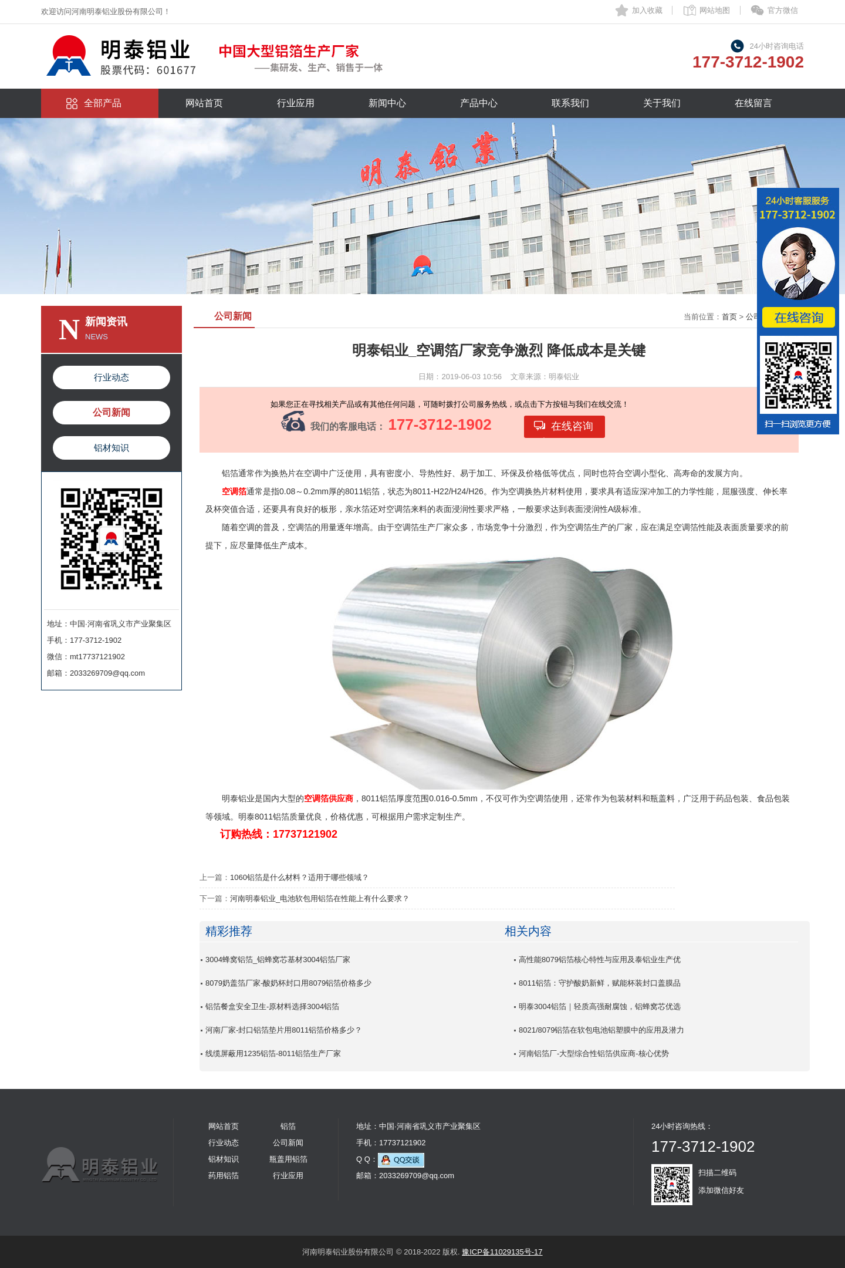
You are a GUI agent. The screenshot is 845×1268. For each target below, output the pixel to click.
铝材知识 (111, 448)
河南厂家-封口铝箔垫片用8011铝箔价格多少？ (283, 1030)
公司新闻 (111, 412)
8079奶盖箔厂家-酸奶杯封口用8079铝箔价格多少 (288, 983)
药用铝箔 (223, 1175)
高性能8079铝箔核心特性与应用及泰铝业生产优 (600, 959)
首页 (729, 316)
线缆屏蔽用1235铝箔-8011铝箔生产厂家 (273, 1053)
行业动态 (111, 377)
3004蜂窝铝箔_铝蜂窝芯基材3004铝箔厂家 (277, 959)
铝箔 (288, 1126)
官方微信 (783, 10)
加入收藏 (647, 10)
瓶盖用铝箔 (288, 1159)
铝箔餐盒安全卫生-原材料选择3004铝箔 (272, 1006)
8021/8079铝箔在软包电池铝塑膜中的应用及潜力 (601, 1030)
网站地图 (714, 10)
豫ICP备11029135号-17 (502, 1251)
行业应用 (296, 103)
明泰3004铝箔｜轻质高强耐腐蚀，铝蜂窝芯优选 (600, 1006)
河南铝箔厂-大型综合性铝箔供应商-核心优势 (594, 1053)
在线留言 (753, 103)
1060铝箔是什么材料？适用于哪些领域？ (299, 877)
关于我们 (662, 103)
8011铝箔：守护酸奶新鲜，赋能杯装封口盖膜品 (600, 983)
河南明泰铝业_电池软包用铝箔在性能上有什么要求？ (320, 898)
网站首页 (204, 103)
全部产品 (102, 103)
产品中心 (479, 103)
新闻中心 (387, 103)
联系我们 (570, 103)
